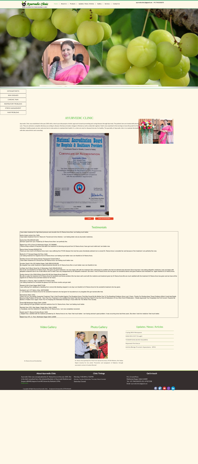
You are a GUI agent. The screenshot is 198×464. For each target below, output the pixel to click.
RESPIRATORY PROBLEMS (13, 104)
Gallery (99, 4)
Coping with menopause (134, 334)
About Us (64, 4)
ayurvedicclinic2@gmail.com (139, 383)
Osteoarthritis (13, 91)
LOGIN (89, 218)
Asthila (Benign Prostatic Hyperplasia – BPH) (141, 348)
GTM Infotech (67, 388)
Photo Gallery (99, 327)
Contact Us (116, 4)
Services (107, 4)
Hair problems (13, 112)
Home (56, 4)
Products (72, 4)
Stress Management (13, 108)
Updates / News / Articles (86, 4)
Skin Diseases (13, 95)
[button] (15, 48)
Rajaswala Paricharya (133, 344)
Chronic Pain (13, 99)
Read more (24, 383)
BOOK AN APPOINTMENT (104, 218)
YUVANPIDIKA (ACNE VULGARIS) (137, 341)
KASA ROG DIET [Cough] (134, 337)
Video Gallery (48, 327)
